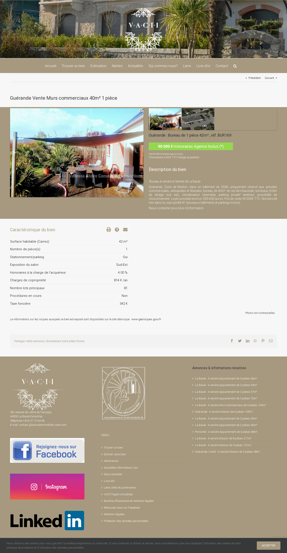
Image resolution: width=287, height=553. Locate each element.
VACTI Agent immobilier (118, 494)
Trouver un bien (113, 447)
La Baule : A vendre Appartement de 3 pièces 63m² (226, 385)
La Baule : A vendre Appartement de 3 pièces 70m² (226, 398)
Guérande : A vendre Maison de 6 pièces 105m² (224, 411)
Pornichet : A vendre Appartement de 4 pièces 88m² (226, 431)
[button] (235, 65)
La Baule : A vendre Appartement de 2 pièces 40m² (226, 425)
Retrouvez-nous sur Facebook (122, 507)
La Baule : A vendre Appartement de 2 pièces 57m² (226, 391)
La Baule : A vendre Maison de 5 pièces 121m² (223, 445)
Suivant (269, 78)
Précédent (254, 78)
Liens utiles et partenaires (120, 487)
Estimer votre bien (115, 454)
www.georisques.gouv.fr (146, 319)
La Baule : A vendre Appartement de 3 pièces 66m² (226, 378)
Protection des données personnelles (126, 521)
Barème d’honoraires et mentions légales (129, 501)
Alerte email (111, 461)
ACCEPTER (268, 545)
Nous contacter (113, 474)
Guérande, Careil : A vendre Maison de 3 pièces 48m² (227, 451)
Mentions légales (114, 514)
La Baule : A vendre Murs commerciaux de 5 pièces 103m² (230, 405)
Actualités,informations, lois (121, 467)
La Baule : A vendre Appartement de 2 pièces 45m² (226, 418)
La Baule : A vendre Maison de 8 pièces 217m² (223, 438)
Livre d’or (109, 481)
